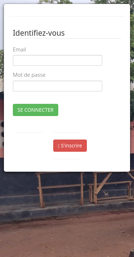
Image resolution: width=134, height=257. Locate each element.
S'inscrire (70, 145)
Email (19, 49)
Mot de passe (29, 74)
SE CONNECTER (36, 109)
